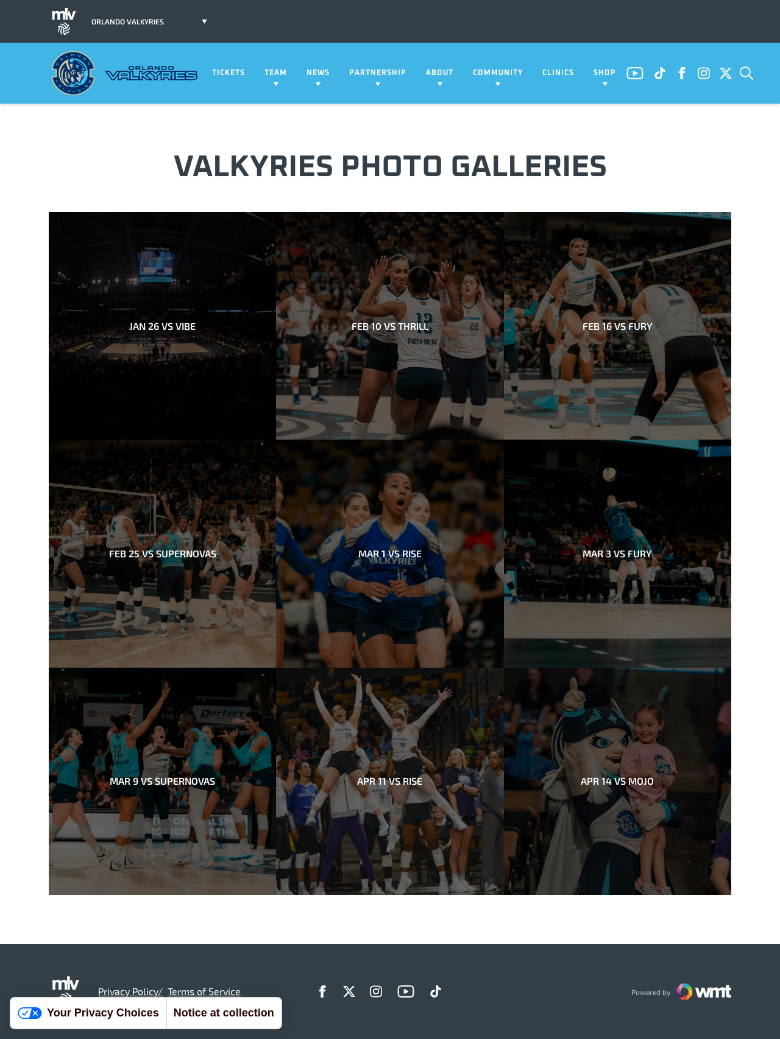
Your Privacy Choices (88, 1013)
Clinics (558, 73)
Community (498, 73)
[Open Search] (746, 73)
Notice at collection (224, 1013)
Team (275, 73)
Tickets (228, 73)
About (439, 73)
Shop (605, 73)
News (318, 73)
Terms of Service (204, 991)
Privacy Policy (128, 991)
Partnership (377, 73)
